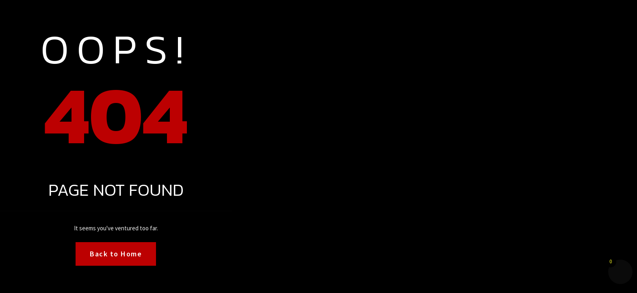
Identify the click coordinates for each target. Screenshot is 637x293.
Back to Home (116, 253)
